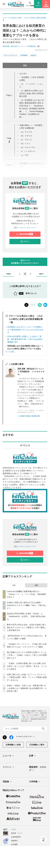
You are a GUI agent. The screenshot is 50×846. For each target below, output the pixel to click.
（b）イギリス (26, 136)
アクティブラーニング (10, 55)
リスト (33, 305)
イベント (8, 767)
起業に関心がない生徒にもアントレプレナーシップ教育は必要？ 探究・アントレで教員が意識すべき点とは (27, 677)
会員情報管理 (16, 837)
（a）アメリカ (26, 132)
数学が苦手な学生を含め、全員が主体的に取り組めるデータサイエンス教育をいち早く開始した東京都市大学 (26, 627)
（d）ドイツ (25, 143)
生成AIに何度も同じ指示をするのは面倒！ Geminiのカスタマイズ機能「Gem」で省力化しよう (27, 605)
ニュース (8, 756)
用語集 (7, 781)
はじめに (23, 73)
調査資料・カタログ (37, 769)
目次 (34, 65)
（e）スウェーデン (28, 147)
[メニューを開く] (4, 4)
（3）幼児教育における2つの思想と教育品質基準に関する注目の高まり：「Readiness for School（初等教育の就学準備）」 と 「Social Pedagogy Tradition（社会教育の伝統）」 (31, 108)
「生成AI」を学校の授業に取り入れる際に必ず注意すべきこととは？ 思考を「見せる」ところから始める (27, 666)
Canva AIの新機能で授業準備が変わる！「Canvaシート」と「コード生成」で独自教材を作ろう (26, 594)
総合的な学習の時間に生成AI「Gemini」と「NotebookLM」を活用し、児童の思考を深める (26, 616)
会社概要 (14, 844)
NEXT (42, 274)
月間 (36, 585)
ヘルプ (13, 829)
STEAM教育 (23, 55)
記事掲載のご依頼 (13, 745)
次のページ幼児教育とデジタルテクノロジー (25, 261)
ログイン (25, 241)
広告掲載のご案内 (36, 745)
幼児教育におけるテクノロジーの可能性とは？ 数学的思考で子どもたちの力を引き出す (25, 330)
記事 (32, 756)
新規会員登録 (24, 234)
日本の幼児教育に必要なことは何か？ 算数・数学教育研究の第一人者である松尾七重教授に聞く (25, 339)
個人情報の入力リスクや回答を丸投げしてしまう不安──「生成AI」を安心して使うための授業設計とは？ (27, 655)
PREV (7, 274)
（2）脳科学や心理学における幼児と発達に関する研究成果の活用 (31, 93)
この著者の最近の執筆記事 (28, 416)
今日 (13, 585)
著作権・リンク (16, 833)
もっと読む (10, 351)
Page (9, 95)
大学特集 (35, 781)
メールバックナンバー (25, 228)
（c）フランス (26, 140)
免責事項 (14, 841)
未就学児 (33, 55)
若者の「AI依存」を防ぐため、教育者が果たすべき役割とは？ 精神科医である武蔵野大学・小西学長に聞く (27, 688)
